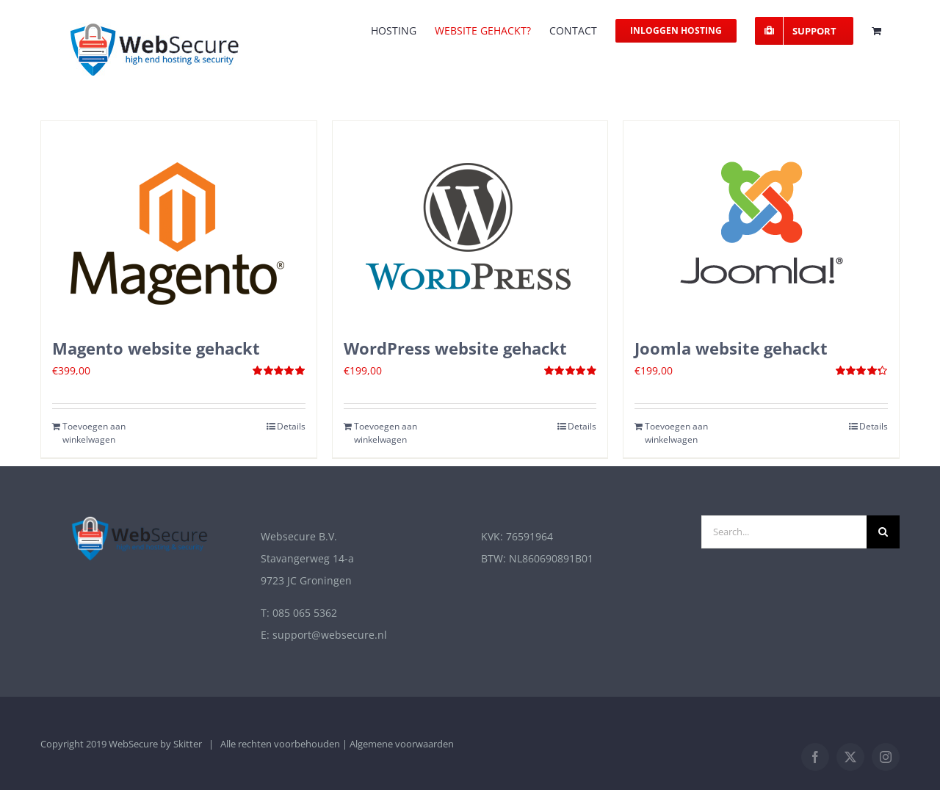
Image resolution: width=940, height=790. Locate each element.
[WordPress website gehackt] (470, 222)
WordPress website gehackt (455, 348)
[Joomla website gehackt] (761, 222)
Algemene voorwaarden (402, 743)
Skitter (187, 743)
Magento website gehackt (156, 348)
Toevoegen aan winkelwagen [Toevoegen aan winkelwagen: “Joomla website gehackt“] (676, 433)
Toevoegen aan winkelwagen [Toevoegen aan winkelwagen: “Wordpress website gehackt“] (385, 433)
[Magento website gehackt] (179, 222)
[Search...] (784, 531)
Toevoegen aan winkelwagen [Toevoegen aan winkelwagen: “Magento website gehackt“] (94, 433)
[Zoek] (883, 531)
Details (291, 426)
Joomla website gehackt (731, 348)
